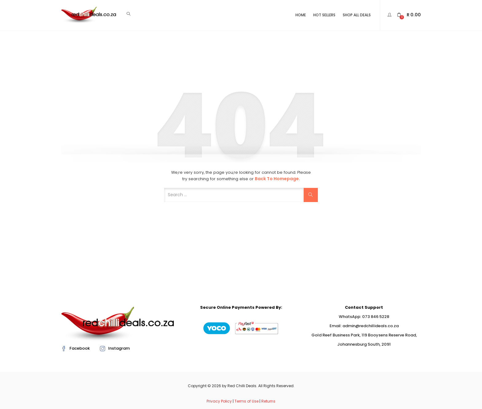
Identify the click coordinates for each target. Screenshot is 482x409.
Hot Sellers (324, 15)
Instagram (115, 348)
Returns (268, 401)
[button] (409, 14)
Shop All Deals (357, 15)
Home (300, 15)
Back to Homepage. (277, 179)
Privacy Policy (219, 401)
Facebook (75, 348)
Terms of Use (247, 401)
